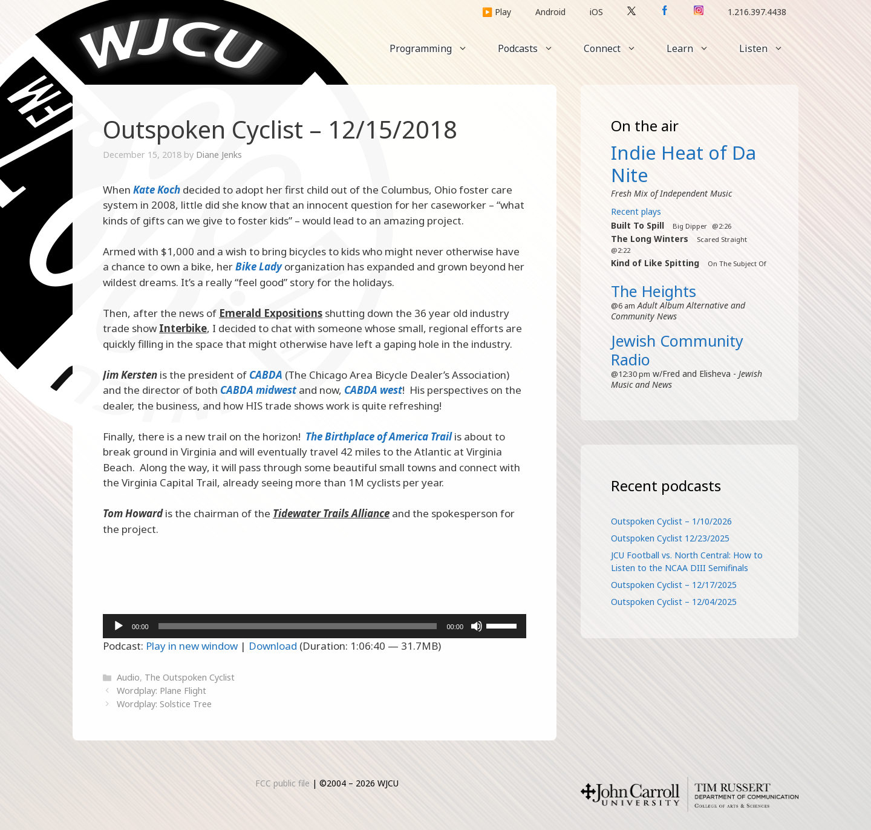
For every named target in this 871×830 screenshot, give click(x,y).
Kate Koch (156, 190)
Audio (128, 677)
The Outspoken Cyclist (190, 677)
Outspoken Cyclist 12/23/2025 (670, 538)
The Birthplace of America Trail (378, 436)
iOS (596, 12)
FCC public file (282, 783)
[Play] (119, 626)
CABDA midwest (258, 390)
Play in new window (192, 646)
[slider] (297, 626)
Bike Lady (258, 266)
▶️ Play (496, 12)
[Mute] (477, 626)
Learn (695, 48)
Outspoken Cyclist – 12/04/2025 (674, 601)
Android (550, 12)
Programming (436, 48)
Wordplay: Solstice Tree (164, 704)
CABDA (265, 375)
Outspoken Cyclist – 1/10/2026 (671, 521)
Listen (768, 48)
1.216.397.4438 (757, 12)
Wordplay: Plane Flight (161, 690)
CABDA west (373, 390)
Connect (617, 48)
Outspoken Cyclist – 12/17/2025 (674, 584)
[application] (314, 626)
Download (273, 646)
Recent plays (636, 211)
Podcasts (533, 48)
